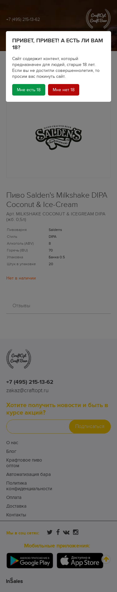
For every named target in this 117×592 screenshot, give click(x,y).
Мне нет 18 (64, 89)
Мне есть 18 (29, 89)
